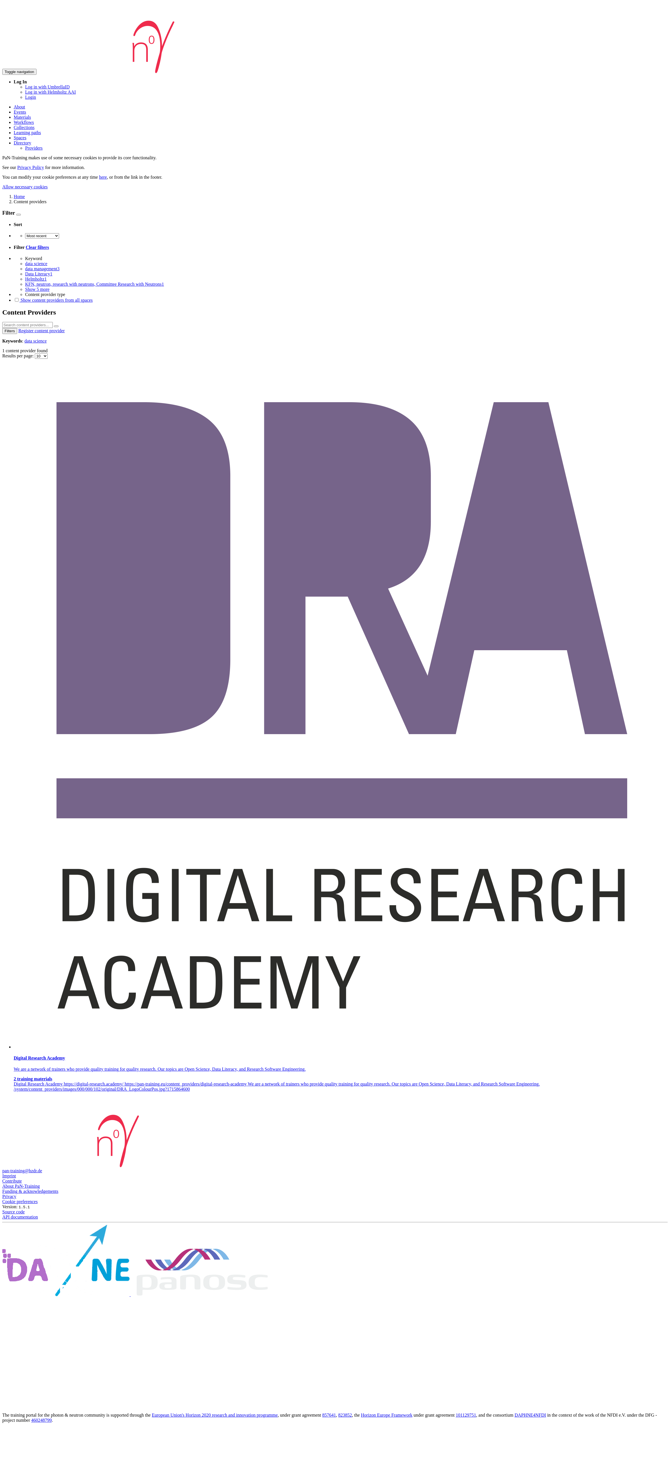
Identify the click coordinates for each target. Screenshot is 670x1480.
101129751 (466, 1415)
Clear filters (37, 247)
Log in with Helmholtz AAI (50, 92)
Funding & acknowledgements (30, 1191)
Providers (34, 148)
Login (30, 97)
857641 (329, 1415)
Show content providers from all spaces (53, 300)
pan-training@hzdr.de (22, 1170)
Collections (24, 127)
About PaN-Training (21, 1186)
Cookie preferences (20, 1201)
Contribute (12, 1181)
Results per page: (18, 355)
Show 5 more (37, 289)
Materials (22, 117)
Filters (10, 331)
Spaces (20, 137)
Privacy (9, 1196)
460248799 (41, 1420)
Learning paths (27, 132)
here (103, 177)
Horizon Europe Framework (386, 1415)
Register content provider (41, 330)
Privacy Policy (30, 167)
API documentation (20, 1217)
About (19, 106)
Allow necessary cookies (25, 186)
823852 (345, 1415)
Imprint (9, 1175)
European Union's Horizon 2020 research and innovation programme (215, 1415)
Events (20, 112)
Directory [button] (22, 142)
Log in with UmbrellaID (47, 86)
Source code (13, 1211)
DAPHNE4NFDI (530, 1415)
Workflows (24, 122)
